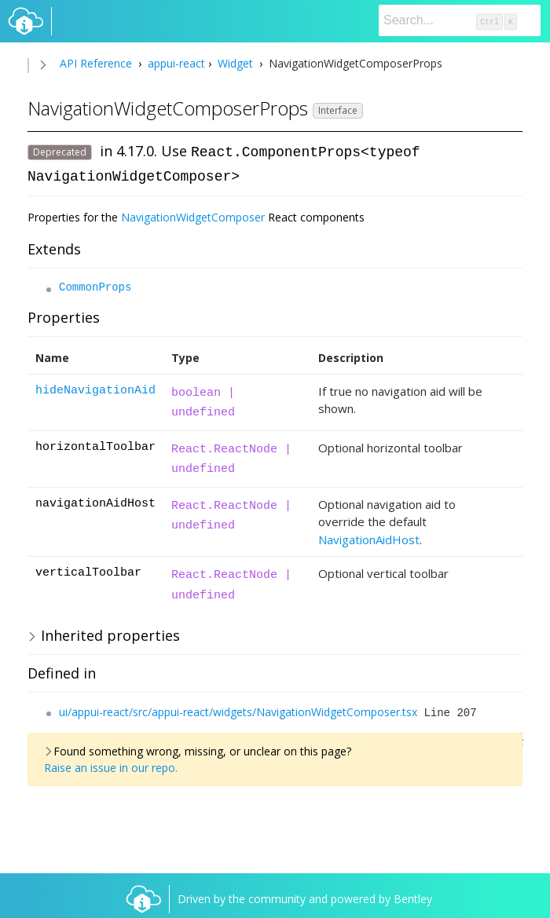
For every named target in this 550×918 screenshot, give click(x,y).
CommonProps (95, 286)
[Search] (460, 20)
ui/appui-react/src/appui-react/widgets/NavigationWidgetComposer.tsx (238, 710)
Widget (235, 63)
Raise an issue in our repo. (111, 766)
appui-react (175, 63)
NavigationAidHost (369, 538)
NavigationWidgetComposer (193, 215)
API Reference (96, 63)
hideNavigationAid (95, 389)
